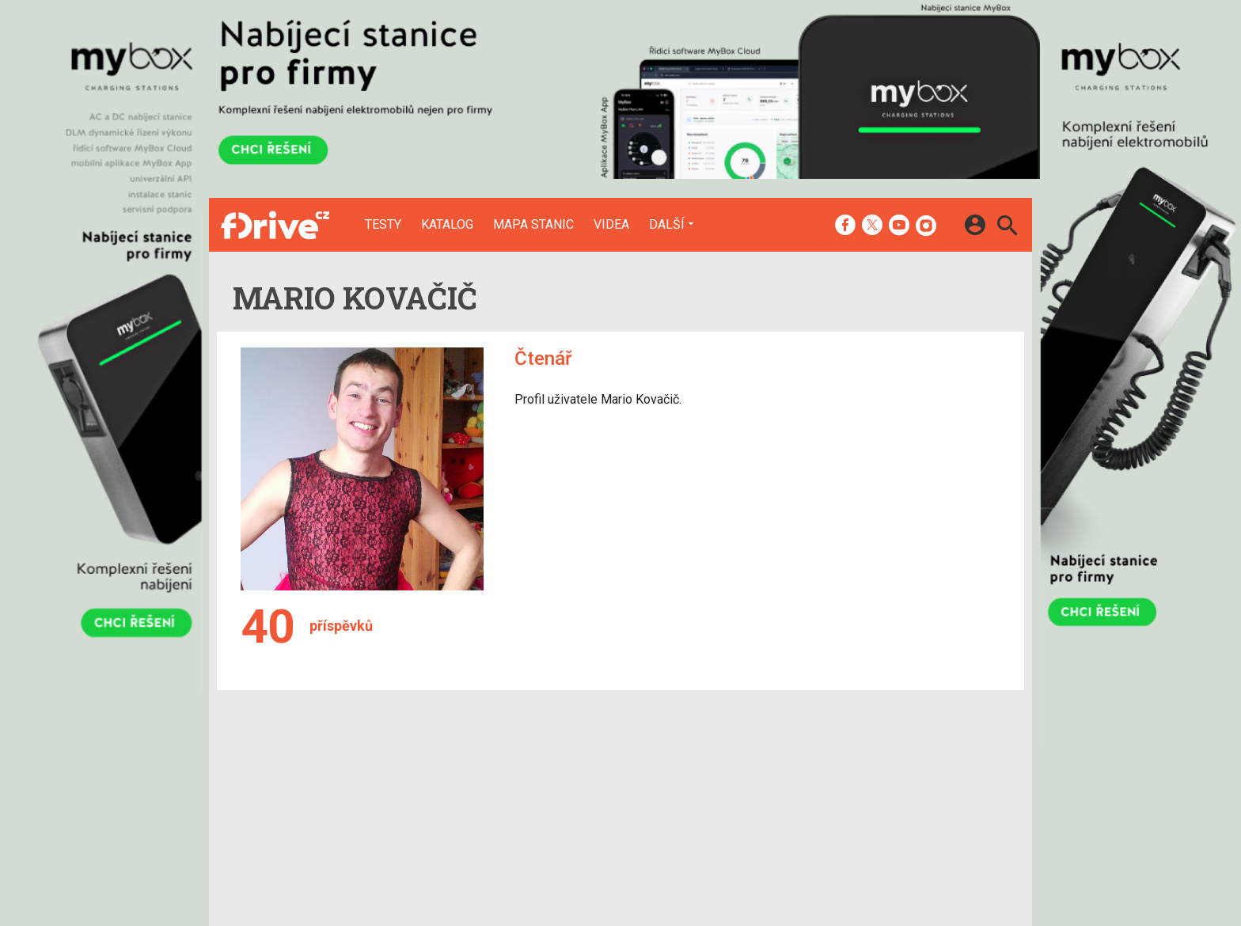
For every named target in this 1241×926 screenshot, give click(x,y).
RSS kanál (588, 812)
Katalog (447, 224)
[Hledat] (1007, 227)
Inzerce (582, 791)
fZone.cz (700, 812)
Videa (611, 224)
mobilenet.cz (710, 770)
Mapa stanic (533, 224)
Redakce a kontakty (613, 770)
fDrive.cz (699, 791)
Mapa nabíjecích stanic (490, 812)
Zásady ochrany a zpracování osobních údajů (906, 812)
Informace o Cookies (843, 770)
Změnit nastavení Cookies (856, 791)
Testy (383, 224)
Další (667, 224)
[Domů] (275, 225)
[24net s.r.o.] (989, 882)
